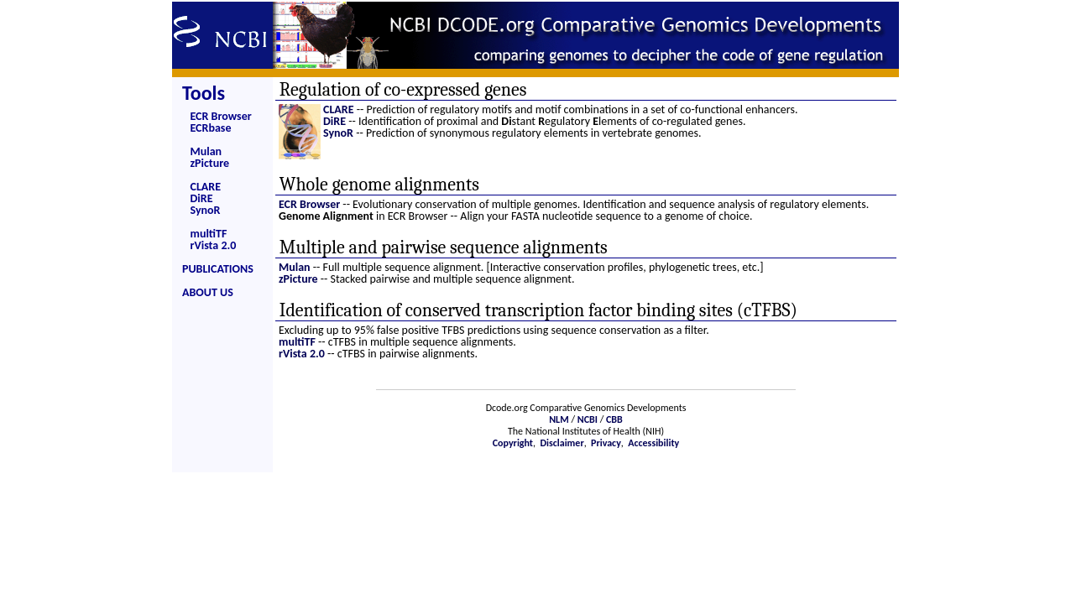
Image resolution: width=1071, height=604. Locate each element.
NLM (558, 419)
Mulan (206, 151)
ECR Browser (221, 116)
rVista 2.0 (214, 245)
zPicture (210, 163)
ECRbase (211, 128)
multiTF (209, 233)
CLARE (206, 187)
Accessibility (653, 443)
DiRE (202, 198)
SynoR (206, 210)
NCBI (587, 419)
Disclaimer (561, 443)
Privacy (606, 443)
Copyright (513, 443)
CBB (614, 419)
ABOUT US (207, 292)
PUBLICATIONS (217, 269)
